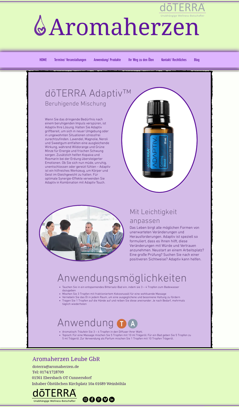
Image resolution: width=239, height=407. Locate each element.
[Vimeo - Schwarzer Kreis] (105, 399)
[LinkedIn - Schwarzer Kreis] (112, 399)
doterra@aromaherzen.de (55, 367)
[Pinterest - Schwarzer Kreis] (98, 399)
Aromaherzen (124, 27)
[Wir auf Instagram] (85, 399)
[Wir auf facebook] (92, 399)
